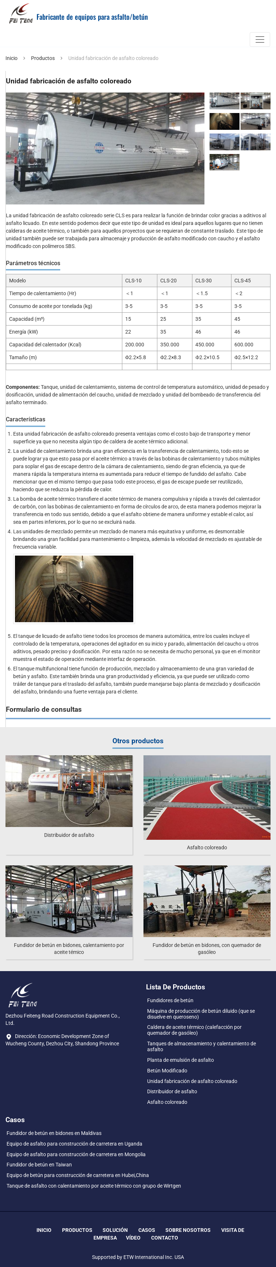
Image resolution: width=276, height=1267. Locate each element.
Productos (43, 58)
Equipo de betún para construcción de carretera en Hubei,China (78, 1175)
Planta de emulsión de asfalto (180, 1060)
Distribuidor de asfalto (69, 835)
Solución (115, 1230)
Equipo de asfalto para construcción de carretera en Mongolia (76, 1154)
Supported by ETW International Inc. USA (138, 1257)
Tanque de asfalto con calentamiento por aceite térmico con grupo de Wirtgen (94, 1186)
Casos (146, 1230)
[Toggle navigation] (260, 39)
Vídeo (133, 1238)
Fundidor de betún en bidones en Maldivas (54, 1133)
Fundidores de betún (170, 1000)
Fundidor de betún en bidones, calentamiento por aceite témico (69, 948)
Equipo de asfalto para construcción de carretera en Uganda (74, 1144)
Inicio (11, 58)
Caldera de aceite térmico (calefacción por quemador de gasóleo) (194, 1030)
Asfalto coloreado (207, 847)
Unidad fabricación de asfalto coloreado (192, 1081)
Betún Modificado (167, 1071)
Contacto (164, 1238)
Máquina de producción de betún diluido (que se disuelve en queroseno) (201, 1014)
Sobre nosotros (188, 1230)
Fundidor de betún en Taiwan (39, 1165)
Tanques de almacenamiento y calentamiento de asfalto (201, 1046)
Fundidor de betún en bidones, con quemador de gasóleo (207, 948)
